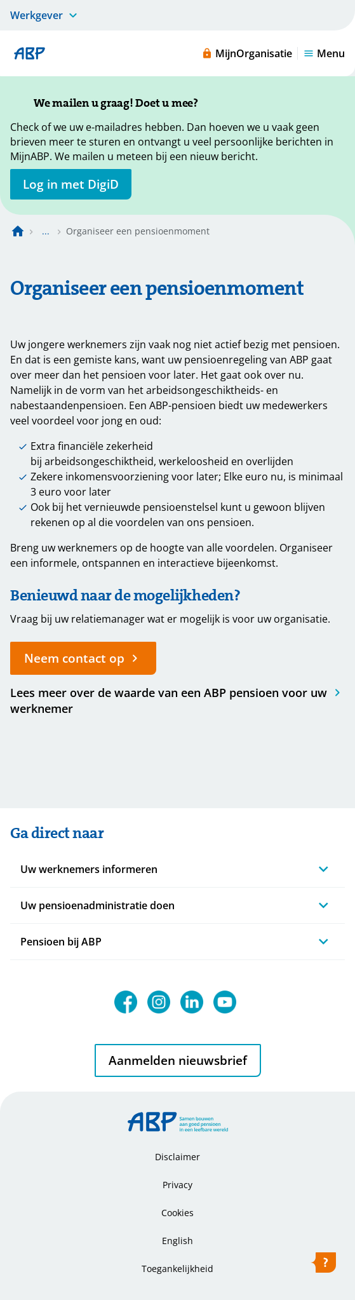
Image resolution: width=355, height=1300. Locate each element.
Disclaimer (177, 1157)
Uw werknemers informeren (88, 869)
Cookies (177, 1213)
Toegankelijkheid (177, 1269)
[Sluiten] (211, 103)
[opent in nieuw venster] (70, 184)
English (177, 1241)
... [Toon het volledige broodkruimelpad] (46, 231)
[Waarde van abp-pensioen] (177, 700)
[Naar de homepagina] (17, 231)
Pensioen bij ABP (61, 942)
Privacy (177, 1185)
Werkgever (36, 15)
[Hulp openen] (323, 1265)
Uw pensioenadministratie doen (97, 905)
